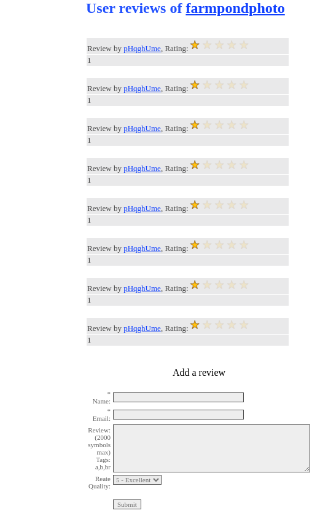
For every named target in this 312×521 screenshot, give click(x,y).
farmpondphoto (234, 8)
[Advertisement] (49, 184)
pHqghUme (142, 48)
